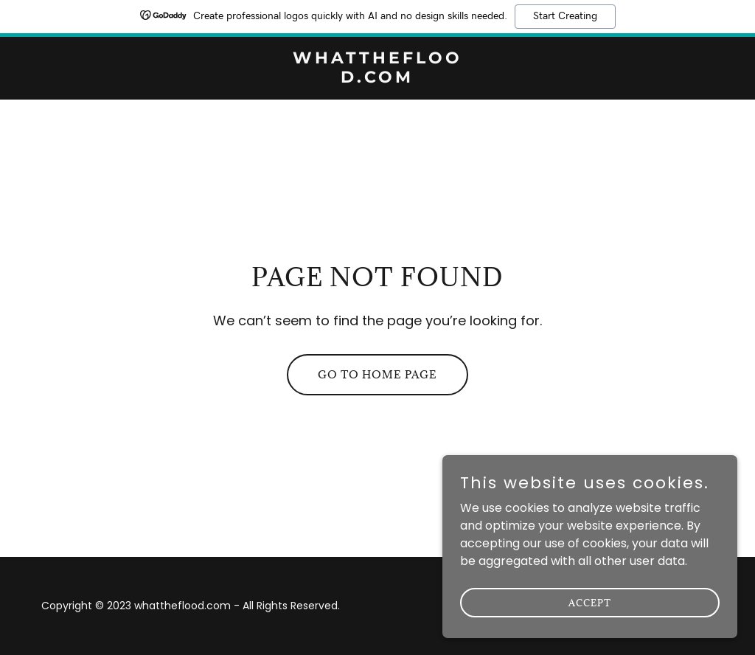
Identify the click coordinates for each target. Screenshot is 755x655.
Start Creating (565, 16)
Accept (589, 622)
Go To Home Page (377, 374)
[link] (377, 78)
